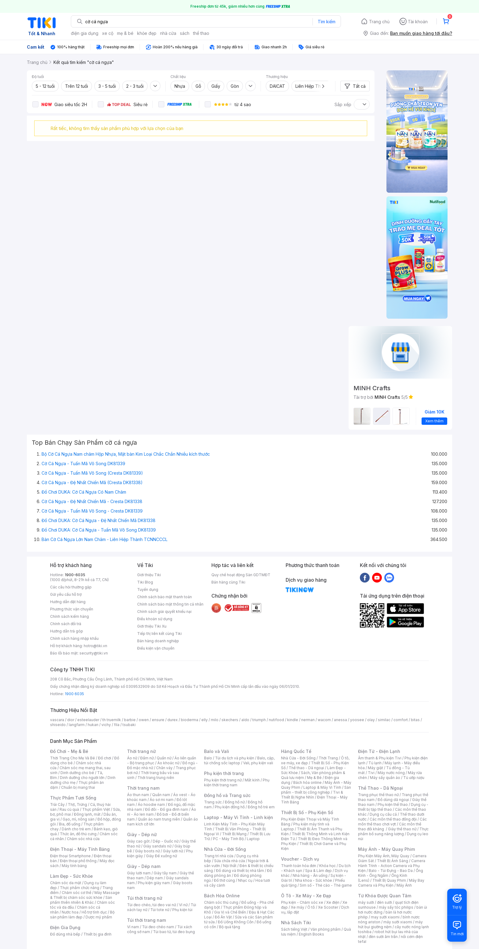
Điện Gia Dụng (65, 927)
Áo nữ (132, 758)
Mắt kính (252, 780)
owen (144, 719)
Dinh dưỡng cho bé (77, 772)
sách (184, 33)
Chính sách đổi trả (65, 623)
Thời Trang (328, 758)
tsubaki (129, 724)
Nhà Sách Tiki (296, 922)
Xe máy (297, 907)
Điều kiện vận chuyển (155, 648)
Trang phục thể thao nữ (378, 794)
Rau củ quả (69, 809)
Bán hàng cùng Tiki (228, 582)
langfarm (77, 724)
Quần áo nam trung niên (159, 819)
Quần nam (161, 794)
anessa (340, 719)
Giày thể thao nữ (402, 829)
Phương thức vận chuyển (71, 609)
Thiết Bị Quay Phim (389, 880)
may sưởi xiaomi (385, 917)
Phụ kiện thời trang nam (236, 782)
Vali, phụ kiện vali (258, 763)
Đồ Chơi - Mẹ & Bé (69, 751)
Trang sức (213, 802)
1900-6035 (75, 575)
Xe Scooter (328, 907)
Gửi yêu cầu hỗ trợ (66, 594)
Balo (208, 758)
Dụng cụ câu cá (383, 814)
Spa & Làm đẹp (318, 870)
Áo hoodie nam (151, 804)
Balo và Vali (216, 751)
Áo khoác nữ (168, 763)
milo (214, 719)
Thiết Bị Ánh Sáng (392, 860)
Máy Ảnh (404, 885)
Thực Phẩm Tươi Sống (73, 797)
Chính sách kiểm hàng (69, 616)
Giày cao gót (138, 841)
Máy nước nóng (391, 772)
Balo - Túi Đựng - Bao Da (391, 870)
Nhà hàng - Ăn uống (310, 875)
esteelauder (88, 719)
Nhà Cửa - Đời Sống (225, 849)
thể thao (201, 33)
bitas (415, 719)
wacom (324, 719)
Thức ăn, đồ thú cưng (78, 834)
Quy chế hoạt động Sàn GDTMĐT (240, 575)
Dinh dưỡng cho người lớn (82, 777)
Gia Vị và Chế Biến (230, 912)
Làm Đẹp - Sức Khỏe (71, 876)
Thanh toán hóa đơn (298, 865)
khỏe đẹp (146, 33)
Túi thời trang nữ (144, 898)
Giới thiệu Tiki (149, 575)
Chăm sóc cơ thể (76, 892)
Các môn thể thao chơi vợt (392, 821)
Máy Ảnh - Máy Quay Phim (386, 849)
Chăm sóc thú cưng (221, 902)
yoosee (357, 719)
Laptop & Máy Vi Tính (322, 787)
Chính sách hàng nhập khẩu (74, 638)
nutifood (276, 719)
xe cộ (107, 33)
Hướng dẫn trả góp (66, 631)
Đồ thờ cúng (224, 880)
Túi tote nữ (159, 909)
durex (172, 719)
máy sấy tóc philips (396, 907)
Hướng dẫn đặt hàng (68, 601)
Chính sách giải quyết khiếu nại (164, 611)
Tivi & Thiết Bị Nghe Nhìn (312, 794)
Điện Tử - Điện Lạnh (379, 751)
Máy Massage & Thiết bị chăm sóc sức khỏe (85, 895)
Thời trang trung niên (155, 777)
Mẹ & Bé (314, 777)
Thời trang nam (143, 788)
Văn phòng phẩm (325, 929)
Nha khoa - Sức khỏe (313, 880)
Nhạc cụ (245, 880)
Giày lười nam (139, 873)
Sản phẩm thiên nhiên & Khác (81, 900)
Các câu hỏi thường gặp (71, 587)
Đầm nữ (147, 758)
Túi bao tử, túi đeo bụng (174, 931)
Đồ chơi (104, 758)
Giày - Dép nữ (142, 834)
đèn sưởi (384, 902)
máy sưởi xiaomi (397, 922)
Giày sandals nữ (157, 846)
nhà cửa (168, 33)
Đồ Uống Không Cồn (236, 922)
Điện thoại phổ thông (78, 860)
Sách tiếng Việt (294, 929)
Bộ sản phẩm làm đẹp (82, 914)
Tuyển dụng (147, 589)
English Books (311, 934)
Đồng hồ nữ (235, 802)
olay (371, 719)
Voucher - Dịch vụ (300, 859)
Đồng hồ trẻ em (261, 807)
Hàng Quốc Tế (296, 751)
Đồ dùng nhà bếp (65, 934)
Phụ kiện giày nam (154, 882)
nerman (308, 719)
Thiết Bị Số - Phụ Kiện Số (307, 812)
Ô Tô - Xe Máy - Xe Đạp (306, 895)
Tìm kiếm (326, 21)
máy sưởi (366, 902)
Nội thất (229, 865)
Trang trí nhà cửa (218, 856)
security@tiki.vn (93, 653)
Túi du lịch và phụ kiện (234, 758)
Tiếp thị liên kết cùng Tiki (159, 633)
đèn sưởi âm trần (383, 936)
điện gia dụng (84, 33)
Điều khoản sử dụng (154, 619)
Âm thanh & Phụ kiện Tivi (379, 758)
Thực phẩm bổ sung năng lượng (393, 831)
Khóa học (327, 865)
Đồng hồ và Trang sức (227, 795)
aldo (245, 719)
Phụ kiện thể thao (393, 804)
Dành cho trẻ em (76, 829)
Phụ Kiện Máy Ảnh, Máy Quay (383, 856)
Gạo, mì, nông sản (78, 819)
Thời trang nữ (141, 751)
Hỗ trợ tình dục (94, 912)
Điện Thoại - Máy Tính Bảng (80, 849)
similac (384, 719)
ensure (158, 719)
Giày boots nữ (147, 851)
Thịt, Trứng (77, 804)
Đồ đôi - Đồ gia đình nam (166, 809)
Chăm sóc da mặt (65, 882)
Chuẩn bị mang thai (78, 787)
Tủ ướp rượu (413, 777)
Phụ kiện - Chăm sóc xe (302, 902)
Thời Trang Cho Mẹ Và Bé (72, 758)
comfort (400, 719)
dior (70, 719)
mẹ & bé (125, 33)
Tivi (371, 772)
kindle (292, 719)
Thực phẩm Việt (96, 809)
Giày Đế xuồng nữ (161, 856)
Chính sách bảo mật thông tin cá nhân (170, 604)
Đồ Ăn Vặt (223, 917)
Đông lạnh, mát (87, 814)
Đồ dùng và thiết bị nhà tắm (240, 870)
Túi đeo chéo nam (158, 927)
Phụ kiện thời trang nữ (223, 780)
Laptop (253, 838)
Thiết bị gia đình (97, 934)
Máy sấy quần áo (385, 777)
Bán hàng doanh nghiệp (158, 641)
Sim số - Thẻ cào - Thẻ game (326, 885)
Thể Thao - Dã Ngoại (380, 788)
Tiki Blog (145, 582)
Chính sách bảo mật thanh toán (164, 597)
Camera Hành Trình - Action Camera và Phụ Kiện (391, 865)
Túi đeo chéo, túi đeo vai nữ (151, 905)
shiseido (58, 724)
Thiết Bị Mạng (234, 834)
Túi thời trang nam (146, 920)
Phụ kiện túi (182, 909)
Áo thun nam (138, 794)
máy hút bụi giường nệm (390, 924)
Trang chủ (379, 21)
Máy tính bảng (74, 865)
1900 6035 (74, 693)
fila (116, 724)
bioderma (189, 719)
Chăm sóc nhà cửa (83, 838)
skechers (229, 719)
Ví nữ (183, 905)
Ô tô (311, 907)
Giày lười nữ (173, 851)
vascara (57, 719)
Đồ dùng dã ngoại (393, 799)
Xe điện (332, 902)
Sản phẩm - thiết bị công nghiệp (316, 790)
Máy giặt (375, 768)
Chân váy (164, 768)
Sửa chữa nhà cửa (229, 860)
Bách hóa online (307, 782)
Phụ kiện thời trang (224, 773)
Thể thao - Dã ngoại (306, 768)
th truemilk (111, 719)
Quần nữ (164, 758)
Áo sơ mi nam (162, 799)
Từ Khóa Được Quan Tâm (384, 895)
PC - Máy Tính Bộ (228, 838)
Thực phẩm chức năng (79, 887)
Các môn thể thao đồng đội (393, 819)
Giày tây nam (165, 873)
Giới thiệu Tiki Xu (151, 626)
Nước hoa (70, 912)
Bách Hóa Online (222, 895)
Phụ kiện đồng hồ (230, 807)
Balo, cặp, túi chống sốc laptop (239, 760)
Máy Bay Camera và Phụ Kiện (391, 883)
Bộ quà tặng (229, 927)
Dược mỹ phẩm (99, 917)
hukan (93, 724)
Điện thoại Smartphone (70, 856)
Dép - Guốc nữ (165, 841)
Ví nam (133, 927)
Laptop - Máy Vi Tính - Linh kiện (238, 817)
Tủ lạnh (375, 763)
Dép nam (155, 878)
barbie (130, 719)
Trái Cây (57, 804)
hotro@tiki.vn (95, 645)
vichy (106, 724)
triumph (259, 719)
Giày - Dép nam (143, 866)
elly (204, 719)
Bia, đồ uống (69, 824)
